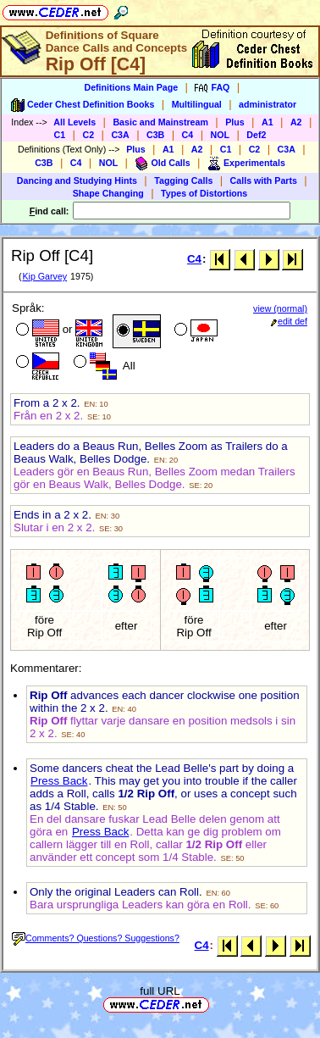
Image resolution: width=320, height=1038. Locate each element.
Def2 (256, 135)
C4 (188, 135)
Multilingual (197, 104)
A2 (296, 122)
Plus (235, 122)
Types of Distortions (204, 193)
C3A (120, 135)
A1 (267, 122)
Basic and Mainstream (160, 122)
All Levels (74, 122)
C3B (155, 135)
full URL (159, 991)
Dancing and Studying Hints (77, 180)
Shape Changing (108, 193)
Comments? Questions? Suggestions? (95, 938)
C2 (88, 135)
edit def (289, 321)
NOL (220, 135)
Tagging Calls (183, 180)
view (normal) (280, 308)
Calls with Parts (263, 180)
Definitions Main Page (131, 87)
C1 (60, 135)
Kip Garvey (44, 276)
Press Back (58, 780)
